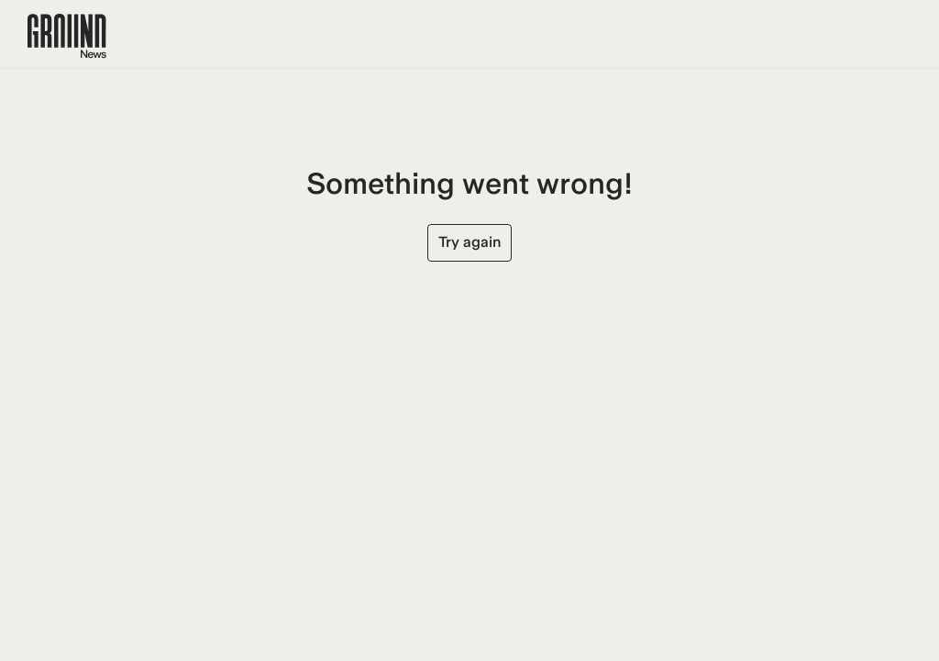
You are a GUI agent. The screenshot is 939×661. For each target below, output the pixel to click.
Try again (469, 242)
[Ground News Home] (67, 37)
